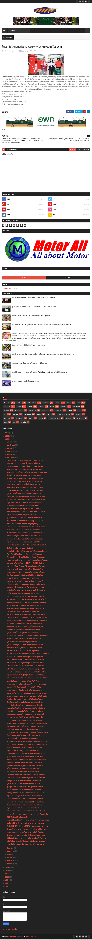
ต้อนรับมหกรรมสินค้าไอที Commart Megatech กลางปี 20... (26, 754)
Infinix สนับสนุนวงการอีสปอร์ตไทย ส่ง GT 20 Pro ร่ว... (25, 536)
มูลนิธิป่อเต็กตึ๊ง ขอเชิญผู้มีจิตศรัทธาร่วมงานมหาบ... (24, 784)
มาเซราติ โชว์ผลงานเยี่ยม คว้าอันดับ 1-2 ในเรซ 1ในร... (25, 802)
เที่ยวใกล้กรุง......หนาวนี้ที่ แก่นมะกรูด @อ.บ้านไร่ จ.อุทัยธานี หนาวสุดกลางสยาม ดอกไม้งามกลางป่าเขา (43, 355)
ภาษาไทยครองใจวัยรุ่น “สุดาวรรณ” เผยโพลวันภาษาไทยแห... (27, 560)
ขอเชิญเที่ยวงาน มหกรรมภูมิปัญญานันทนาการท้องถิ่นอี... (26, 597)
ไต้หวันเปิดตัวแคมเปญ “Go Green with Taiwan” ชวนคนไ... (26, 841)
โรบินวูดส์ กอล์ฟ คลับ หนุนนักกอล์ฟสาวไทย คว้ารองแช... (26, 793)
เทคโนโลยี (7, 407)
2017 (7, 884)
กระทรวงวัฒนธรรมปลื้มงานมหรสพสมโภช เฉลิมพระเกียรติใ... (28, 636)
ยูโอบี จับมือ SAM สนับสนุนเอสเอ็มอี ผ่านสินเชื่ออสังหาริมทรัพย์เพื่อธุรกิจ (34, 307)
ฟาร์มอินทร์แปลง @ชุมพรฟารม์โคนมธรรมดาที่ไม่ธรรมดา (30, 364)
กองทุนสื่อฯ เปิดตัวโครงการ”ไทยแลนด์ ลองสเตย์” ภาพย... (26, 566)
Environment (80, 419)
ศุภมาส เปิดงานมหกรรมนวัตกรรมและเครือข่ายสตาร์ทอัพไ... (27, 600)
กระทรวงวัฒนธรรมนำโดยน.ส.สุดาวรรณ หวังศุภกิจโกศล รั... (27, 814)
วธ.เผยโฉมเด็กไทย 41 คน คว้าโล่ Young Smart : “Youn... (26, 588)
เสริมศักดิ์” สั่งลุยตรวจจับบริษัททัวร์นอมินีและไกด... (24, 630)
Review (49, 415)
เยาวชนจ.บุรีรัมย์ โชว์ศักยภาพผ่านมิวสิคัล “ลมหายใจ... (25, 718)
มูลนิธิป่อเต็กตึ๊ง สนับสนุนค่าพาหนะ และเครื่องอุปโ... (24, 633)
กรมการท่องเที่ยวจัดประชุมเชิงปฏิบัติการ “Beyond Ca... (25, 506)
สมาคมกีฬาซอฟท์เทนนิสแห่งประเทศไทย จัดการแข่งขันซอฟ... (28, 820)
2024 (7, 439)
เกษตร (52, 407)
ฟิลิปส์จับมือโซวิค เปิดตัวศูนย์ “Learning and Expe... (24, 651)
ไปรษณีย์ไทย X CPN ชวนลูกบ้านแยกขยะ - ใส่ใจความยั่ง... (26, 666)
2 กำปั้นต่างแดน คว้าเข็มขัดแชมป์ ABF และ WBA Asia (25, 575)
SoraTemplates (12, 937)
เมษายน (10, 855)
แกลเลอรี (78, 415)
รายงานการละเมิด (10, 929)
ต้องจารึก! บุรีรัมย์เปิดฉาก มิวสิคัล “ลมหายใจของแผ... (25, 554)
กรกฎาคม (10, 458)
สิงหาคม (10, 455)
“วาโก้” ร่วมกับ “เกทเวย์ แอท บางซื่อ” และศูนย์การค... (25, 482)
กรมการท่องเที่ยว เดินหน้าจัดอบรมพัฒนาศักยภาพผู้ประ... (26, 572)
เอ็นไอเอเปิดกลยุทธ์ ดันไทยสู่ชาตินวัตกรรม (21, 515)
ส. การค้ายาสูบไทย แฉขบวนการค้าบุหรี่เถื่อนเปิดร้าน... (25, 569)
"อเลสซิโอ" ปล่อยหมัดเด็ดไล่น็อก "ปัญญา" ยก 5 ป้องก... (25, 711)
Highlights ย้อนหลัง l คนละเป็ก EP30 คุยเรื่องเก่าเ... (24, 464)
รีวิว (5, 415)
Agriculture (69, 419)
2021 (7, 874)
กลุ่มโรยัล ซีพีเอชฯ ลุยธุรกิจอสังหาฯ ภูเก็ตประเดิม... (24, 751)
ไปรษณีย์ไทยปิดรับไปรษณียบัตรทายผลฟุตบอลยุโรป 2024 (26, 669)
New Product (76, 407)
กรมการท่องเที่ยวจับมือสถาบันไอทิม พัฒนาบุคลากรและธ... (26, 684)
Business (6, 411)
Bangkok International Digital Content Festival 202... (25, 509)
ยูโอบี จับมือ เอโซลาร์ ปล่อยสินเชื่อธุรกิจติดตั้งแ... (23, 681)
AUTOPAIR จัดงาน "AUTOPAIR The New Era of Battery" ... (26, 660)
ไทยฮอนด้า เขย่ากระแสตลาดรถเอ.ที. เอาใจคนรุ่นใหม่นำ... (26, 527)
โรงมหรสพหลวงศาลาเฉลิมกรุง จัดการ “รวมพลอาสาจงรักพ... (27, 745)
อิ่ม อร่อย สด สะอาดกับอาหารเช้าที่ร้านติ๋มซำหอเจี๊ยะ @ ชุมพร (31, 316)
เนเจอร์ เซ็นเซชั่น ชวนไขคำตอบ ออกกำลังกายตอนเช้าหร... (27, 551)
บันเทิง (19, 407)
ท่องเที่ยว (46, 403)
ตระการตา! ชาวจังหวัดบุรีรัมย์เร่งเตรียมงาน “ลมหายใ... (25, 582)
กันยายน (10, 452)
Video (5, 423)
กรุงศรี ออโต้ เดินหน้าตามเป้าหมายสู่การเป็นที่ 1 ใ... (24, 542)
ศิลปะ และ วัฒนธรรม (64, 415)
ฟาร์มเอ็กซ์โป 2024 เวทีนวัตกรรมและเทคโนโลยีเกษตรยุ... (26, 591)
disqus (79, 150)
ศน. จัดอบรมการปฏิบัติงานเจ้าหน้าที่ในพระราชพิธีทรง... (26, 624)
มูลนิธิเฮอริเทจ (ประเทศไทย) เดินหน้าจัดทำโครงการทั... (26, 645)
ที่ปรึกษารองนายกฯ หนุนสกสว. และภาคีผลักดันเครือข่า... (26, 479)
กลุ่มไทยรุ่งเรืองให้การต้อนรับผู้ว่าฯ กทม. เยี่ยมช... (23, 808)
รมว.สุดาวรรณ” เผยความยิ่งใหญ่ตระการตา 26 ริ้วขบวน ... (27, 778)
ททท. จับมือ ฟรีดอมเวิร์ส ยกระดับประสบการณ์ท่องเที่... (25, 705)
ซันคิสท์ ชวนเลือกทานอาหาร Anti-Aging (20, 548)
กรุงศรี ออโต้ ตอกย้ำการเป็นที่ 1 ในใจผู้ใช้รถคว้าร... (24, 485)
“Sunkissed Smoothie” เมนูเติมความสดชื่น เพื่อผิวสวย (25, 491)
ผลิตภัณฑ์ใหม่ (32, 403)
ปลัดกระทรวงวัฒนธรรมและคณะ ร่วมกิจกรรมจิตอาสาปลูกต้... (28, 585)
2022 (7, 871)
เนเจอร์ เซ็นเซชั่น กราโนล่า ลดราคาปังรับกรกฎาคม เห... (26, 844)
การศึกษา (63, 407)
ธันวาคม (10, 442)
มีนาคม (10, 858)
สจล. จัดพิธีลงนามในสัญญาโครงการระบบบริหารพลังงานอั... (27, 473)
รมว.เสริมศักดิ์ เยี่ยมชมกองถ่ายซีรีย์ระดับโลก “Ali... (24, 687)
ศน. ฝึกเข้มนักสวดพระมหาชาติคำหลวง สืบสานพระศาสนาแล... (28, 742)
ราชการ (58, 403)
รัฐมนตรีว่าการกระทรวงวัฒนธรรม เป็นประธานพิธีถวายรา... (27, 829)
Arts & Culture (19, 419)
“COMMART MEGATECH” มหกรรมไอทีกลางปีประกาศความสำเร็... (28, 654)
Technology (28, 415)
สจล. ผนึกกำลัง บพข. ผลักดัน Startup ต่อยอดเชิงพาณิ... (25, 470)
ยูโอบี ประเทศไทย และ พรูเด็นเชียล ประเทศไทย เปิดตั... (25, 757)
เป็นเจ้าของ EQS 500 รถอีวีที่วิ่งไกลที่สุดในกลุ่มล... (23, 772)
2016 (7, 887)
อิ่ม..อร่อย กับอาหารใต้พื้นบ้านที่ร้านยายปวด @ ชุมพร (28, 346)
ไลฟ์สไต (23, 423)
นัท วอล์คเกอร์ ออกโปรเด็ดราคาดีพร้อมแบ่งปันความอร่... (26, 727)
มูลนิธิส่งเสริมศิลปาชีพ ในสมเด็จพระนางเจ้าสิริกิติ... (24, 730)
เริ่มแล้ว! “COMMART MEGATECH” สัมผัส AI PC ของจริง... (25, 763)
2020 (7, 877)
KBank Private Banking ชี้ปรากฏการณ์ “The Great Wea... (26, 663)
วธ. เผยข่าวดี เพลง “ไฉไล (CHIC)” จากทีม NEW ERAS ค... (26, 563)
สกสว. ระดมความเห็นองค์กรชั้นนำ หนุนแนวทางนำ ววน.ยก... (27, 724)
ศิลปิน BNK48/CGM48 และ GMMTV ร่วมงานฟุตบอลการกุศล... (27, 826)
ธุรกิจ (34, 51)
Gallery (41, 419)
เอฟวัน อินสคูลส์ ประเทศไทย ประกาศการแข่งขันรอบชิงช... (27, 545)
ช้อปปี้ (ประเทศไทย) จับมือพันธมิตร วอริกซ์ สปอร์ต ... (25, 702)
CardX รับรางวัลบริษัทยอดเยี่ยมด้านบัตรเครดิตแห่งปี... (25, 533)
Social (70, 411)
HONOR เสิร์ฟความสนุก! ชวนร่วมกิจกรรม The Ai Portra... (26, 838)
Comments (68, 278)
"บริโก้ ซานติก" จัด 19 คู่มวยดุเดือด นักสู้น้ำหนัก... (23, 594)
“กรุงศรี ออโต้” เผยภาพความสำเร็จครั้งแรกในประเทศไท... (26, 672)
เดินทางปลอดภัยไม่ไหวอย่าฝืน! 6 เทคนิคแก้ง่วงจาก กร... (25, 799)
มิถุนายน (10, 848)
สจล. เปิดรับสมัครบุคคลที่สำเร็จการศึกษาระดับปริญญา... (26, 609)
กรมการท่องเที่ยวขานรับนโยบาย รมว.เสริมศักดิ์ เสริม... (25, 832)
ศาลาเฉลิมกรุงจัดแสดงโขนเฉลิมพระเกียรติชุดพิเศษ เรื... (26, 715)
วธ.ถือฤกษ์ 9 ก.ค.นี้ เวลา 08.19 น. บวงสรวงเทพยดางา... (25, 823)
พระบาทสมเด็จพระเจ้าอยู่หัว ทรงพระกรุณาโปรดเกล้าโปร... (27, 615)
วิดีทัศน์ (31, 419)
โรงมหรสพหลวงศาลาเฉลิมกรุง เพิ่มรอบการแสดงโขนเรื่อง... (27, 811)
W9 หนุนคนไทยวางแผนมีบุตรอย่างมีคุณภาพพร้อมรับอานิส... (27, 760)
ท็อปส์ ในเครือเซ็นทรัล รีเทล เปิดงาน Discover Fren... (25, 476)
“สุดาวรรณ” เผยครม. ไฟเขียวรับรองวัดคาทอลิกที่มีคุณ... (26, 503)
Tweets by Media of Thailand (10, 289)
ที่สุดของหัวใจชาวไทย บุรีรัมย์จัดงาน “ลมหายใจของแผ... (26, 557)
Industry (39, 415)
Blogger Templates (30, 937)
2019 (7, 880)
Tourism (30, 407)
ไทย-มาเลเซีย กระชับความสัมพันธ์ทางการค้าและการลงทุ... (27, 693)
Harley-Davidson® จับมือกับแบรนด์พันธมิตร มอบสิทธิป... (26, 488)
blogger (72, 150)
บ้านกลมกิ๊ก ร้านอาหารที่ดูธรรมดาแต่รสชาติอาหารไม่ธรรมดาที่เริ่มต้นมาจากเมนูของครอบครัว (41, 325)
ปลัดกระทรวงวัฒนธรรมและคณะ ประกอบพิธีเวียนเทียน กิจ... (27, 618)
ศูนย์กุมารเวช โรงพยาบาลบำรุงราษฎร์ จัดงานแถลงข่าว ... (26, 787)
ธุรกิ (14, 423)
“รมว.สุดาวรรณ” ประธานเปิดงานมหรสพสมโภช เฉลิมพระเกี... (28, 733)
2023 (7, 868)
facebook (86, 150)
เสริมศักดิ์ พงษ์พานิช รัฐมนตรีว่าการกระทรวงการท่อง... (25, 766)
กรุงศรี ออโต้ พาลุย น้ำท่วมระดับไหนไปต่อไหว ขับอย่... (25, 796)
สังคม (68, 403)
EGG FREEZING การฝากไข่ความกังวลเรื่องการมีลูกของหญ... (26, 721)
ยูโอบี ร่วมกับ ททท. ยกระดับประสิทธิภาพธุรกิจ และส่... (25, 518)
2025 (7, 436)
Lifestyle (41, 407)
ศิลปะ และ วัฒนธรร (54, 419)
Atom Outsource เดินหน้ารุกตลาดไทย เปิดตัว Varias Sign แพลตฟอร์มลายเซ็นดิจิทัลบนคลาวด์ (39, 373)
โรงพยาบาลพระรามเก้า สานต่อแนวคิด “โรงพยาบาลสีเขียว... (27, 678)
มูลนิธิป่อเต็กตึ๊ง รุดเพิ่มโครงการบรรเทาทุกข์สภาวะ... (24, 494)
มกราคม (10, 864)
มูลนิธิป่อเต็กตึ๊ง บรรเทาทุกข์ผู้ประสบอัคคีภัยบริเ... (23, 739)
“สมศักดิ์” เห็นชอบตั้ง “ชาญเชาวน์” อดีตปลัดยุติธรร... (25, 699)
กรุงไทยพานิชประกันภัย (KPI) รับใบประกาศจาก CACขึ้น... (26, 675)
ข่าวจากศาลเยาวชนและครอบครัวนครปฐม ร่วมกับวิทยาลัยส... (28, 696)
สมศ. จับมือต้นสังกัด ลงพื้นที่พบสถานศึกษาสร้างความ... (25, 530)
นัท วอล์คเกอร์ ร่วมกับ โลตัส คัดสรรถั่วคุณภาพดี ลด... (25, 612)
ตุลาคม (9, 448)
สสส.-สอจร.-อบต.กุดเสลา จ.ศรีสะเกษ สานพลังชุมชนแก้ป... (27, 603)
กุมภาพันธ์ (10, 861)
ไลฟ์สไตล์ (7, 403)
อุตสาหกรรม (32, 411)
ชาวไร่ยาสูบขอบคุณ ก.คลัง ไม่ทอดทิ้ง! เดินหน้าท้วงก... (25, 748)
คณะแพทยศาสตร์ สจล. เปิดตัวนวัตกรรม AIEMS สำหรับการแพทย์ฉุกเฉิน (33, 298)
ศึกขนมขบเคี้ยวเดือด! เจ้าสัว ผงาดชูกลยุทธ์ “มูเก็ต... (24, 524)
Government (45, 411)
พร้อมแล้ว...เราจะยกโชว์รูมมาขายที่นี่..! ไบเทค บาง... (25, 639)
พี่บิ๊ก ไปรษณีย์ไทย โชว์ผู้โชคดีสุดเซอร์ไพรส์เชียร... (24, 769)
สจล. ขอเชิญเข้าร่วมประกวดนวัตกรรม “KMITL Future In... (27, 512)
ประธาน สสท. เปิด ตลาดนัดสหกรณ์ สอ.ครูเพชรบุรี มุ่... (25, 461)
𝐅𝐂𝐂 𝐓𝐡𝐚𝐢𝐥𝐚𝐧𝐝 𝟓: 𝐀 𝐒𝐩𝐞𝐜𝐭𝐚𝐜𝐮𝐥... (17, 817)
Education (15, 415)
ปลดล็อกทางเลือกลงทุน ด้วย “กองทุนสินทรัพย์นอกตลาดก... (26, 775)
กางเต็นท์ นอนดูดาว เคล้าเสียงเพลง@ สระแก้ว (26, 381)
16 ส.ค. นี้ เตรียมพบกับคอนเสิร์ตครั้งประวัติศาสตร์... (24, 578)
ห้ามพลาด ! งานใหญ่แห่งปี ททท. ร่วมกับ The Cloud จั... (25, 648)
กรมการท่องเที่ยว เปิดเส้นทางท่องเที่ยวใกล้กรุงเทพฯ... (24, 690)
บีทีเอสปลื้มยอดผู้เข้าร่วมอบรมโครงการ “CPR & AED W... (25, 467)
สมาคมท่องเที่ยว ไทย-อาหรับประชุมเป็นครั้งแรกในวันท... (26, 708)
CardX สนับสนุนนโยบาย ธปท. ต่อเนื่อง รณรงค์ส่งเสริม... (26, 835)
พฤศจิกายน (11, 445)
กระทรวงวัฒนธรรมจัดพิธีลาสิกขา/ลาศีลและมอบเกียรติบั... (27, 500)
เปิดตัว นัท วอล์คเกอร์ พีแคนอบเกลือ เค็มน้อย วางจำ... (25, 790)
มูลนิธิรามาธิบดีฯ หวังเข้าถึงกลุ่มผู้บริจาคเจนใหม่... (24, 642)
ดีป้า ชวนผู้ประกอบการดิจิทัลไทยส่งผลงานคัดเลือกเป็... (25, 805)
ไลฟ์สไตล (7, 419)
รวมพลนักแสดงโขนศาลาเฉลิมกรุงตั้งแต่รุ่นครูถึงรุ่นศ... (25, 627)
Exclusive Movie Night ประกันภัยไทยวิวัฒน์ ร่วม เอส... (25, 539)
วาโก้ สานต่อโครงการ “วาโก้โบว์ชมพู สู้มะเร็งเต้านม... (25, 521)
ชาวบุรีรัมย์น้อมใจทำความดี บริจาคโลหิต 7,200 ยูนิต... (25, 781)
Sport (79, 411)
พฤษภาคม (10, 851)
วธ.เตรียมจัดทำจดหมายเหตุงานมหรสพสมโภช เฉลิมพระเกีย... (28, 621)
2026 (7, 433)
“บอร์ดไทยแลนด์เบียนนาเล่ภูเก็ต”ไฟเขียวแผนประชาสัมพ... (27, 497)
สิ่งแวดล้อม (59, 411)
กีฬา (79, 403)
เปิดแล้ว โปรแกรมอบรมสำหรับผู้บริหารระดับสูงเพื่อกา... (25, 657)
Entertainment (19, 411)
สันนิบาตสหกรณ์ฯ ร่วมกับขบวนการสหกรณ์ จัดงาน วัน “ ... (27, 606)
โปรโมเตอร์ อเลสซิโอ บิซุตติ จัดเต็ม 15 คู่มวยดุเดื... (24, 736)
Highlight (24, 278)
